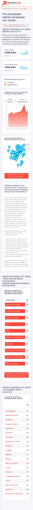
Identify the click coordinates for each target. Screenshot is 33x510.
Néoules (8, 459)
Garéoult (9, 433)
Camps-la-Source (12, 424)
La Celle (8, 450)
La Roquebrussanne (13, 476)
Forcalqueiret (10, 411)
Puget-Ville (9, 428)
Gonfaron (9, 489)
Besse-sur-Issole (12, 415)
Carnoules (9, 437)
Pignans (8, 454)
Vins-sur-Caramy (12, 463)
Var (28, 24)
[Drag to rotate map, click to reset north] (28, 149)
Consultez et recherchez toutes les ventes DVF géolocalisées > (16, 375)
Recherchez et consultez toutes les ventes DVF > (16, 176)
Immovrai (4, 24)
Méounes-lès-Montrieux (14, 494)
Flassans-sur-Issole (13, 441)
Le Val (8, 467)
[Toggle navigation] (30, 3)
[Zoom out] (28, 147)
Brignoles (9, 446)
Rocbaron (9, 420)
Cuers (8, 480)
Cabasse (9, 472)
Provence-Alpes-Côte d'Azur (17, 24)
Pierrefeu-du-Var (12, 485)
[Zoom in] (28, 144)
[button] (20, 153)
